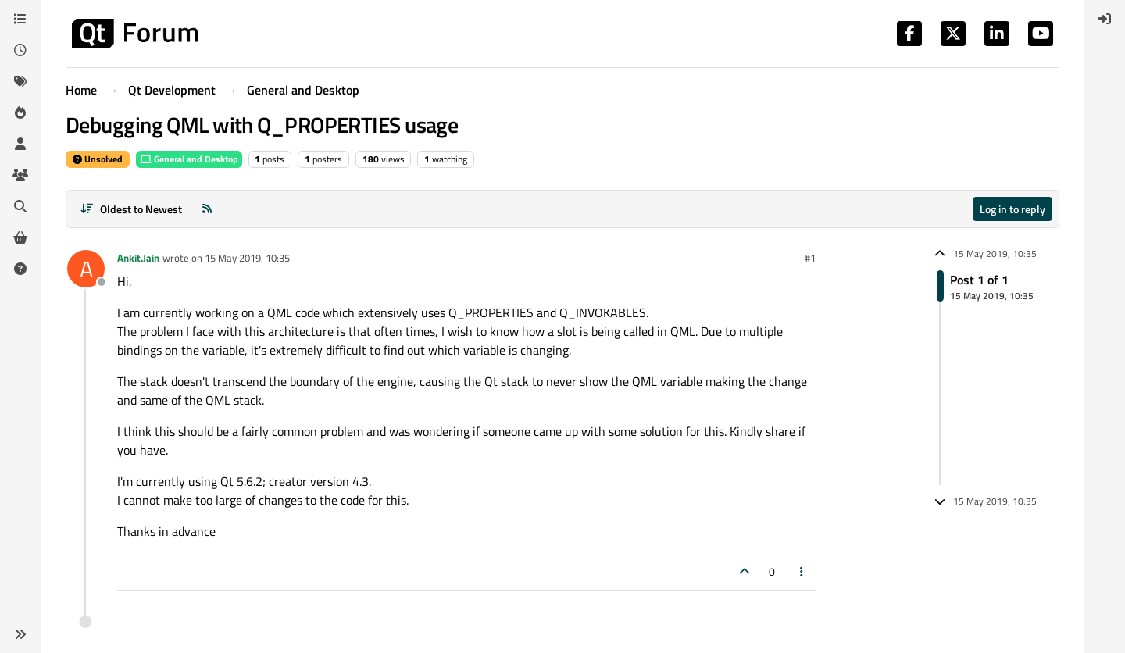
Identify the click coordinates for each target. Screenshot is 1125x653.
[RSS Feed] (207, 209)
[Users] (20, 143)
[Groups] (20, 174)
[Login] (1105, 18)
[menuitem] (1105, 18)
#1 (810, 258)
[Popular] (20, 112)
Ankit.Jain (138, 258)
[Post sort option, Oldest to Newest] (131, 209)
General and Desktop (189, 159)
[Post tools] (802, 571)
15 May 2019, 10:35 (247, 258)
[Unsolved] (20, 268)
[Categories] (20, 18)
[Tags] (20, 81)
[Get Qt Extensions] (20, 237)
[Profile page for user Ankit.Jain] (86, 268)
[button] (20, 634)
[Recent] (20, 49)
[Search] (20, 206)
